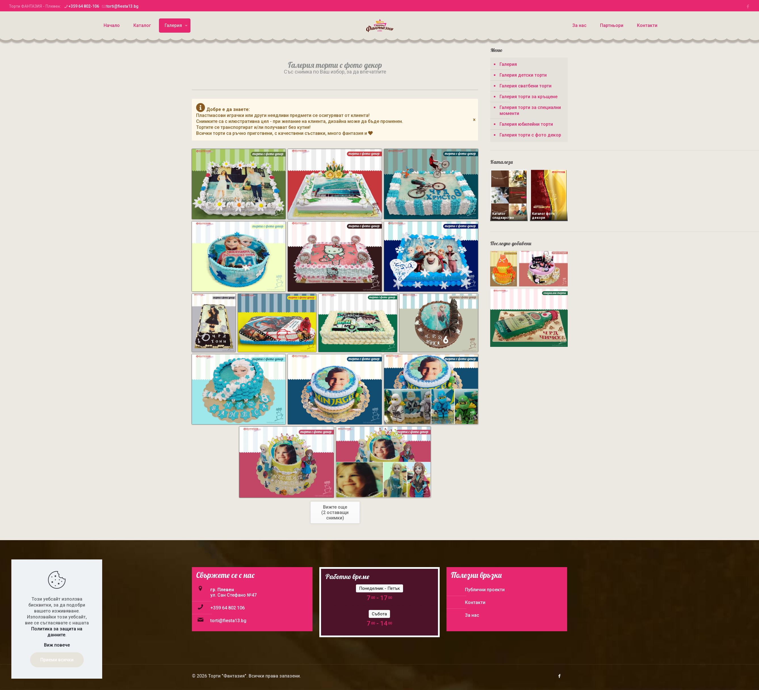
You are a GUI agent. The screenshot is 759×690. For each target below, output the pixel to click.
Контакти (475, 602)
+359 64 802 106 (227, 608)
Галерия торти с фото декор (530, 135)
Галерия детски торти (523, 75)
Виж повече (57, 645)
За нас (472, 615)
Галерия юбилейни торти (526, 124)
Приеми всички (57, 659)
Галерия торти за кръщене (528, 96)
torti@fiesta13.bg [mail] (122, 6)
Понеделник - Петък (379, 588)
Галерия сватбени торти (526, 86)
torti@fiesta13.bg (228, 620)
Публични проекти (485, 589)
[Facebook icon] (748, 6)
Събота (379, 613)
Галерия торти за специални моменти (530, 110)
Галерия (508, 64)
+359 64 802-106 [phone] (83, 6)
